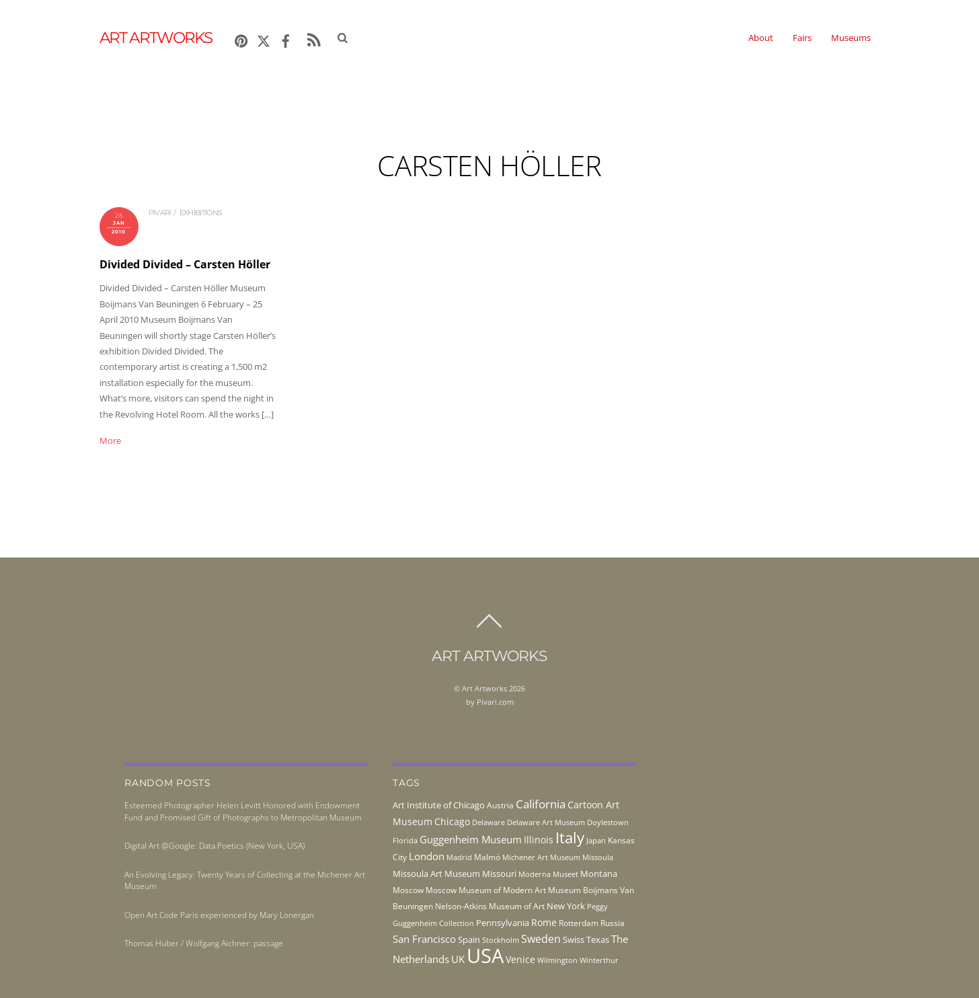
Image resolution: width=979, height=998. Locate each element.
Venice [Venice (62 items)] (520, 959)
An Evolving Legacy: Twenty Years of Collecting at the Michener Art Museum (244, 880)
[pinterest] (241, 38)
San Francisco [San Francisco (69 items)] (424, 939)
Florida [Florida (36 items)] (405, 840)
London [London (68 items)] (426, 856)
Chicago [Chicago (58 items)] (452, 821)
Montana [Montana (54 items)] (598, 874)
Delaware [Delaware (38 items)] (488, 822)
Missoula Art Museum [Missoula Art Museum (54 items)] (436, 874)
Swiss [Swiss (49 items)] (573, 940)
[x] (263, 38)
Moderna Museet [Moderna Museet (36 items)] (548, 874)
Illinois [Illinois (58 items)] (538, 839)
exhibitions (201, 212)
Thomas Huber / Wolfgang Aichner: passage (203, 943)
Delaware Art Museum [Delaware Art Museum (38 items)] (546, 822)
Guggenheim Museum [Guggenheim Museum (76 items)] (471, 839)
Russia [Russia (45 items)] (612, 923)
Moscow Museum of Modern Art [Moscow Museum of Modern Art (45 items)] (486, 890)
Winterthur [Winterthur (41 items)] (599, 960)
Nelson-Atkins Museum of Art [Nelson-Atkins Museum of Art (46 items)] (490, 906)
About (760, 38)
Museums (851, 38)
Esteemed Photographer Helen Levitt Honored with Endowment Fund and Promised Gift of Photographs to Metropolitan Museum (243, 811)
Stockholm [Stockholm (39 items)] (500, 940)
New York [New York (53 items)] (566, 906)
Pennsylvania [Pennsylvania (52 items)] (502, 923)
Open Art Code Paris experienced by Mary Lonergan (219, 915)
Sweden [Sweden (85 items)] (541, 938)
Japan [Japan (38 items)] (596, 840)
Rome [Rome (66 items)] (544, 922)
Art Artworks (484, 688)
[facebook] (285, 38)
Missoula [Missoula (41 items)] (597, 857)
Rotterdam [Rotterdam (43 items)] (578, 923)
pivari (160, 212)
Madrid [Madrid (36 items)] (459, 857)
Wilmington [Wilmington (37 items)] (557, 960)
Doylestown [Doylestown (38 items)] (608, 822)
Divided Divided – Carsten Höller (185, 264)
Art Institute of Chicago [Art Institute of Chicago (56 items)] (439, 805)
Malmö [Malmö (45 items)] (487, 857)
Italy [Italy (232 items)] (569, 837)
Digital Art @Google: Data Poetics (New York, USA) (214, 845)
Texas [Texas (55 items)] (597, 939)
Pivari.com (495, 702)
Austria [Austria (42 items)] (500, 805)
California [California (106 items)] (540, 804)
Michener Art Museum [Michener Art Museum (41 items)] (541, 857)
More (110, 440)
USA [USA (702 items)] (485, 955)
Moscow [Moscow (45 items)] (408, 890)
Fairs (802, 38)
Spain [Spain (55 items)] (469, 939)
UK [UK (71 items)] (458, 959)
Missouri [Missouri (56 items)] (499, 874)
